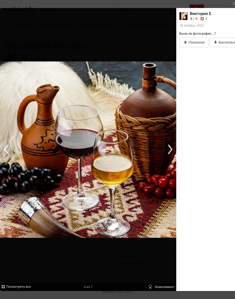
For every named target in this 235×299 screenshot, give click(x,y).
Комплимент (161, 286)
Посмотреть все (16, 287)
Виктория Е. (201, 13)
